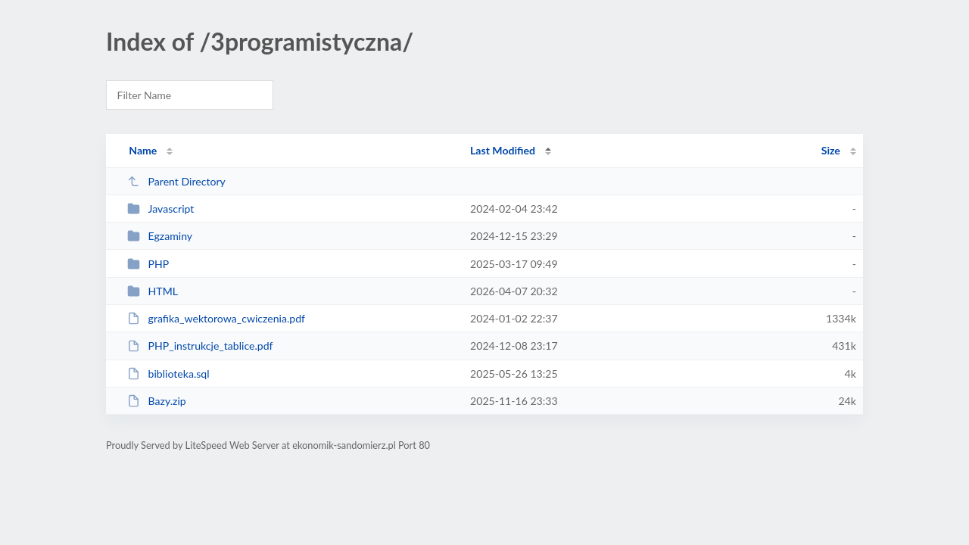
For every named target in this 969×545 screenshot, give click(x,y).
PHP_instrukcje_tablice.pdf (200, 345)
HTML (152, 291)
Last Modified (502, 150)
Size (830, 150)
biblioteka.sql (168, 373)
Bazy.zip (156, 400)
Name (143, 150)
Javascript (160, 208)
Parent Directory (176, 181)
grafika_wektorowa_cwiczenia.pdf (216, 318)
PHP (148, 263)
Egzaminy (159, 235)
